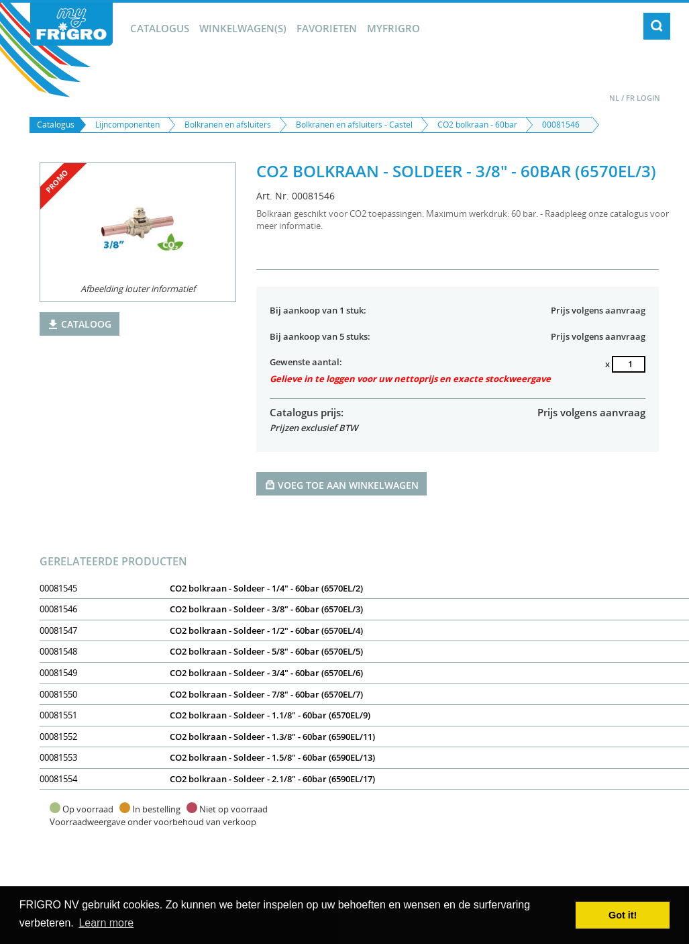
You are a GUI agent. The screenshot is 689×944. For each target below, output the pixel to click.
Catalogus (159, 28)
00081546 (561, 124)
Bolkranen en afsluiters (227, 124)
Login (648, 98)
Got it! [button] (622, 915)
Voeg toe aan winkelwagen (341, 484)
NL (614, 98)
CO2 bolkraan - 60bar (477, 124)
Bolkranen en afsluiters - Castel (354, 124)
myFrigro (393, 28)
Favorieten (327, 28)
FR (630, 98)
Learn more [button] (106, 923)
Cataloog (79, 324)
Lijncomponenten (127, 124)
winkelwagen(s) (242, 28)
